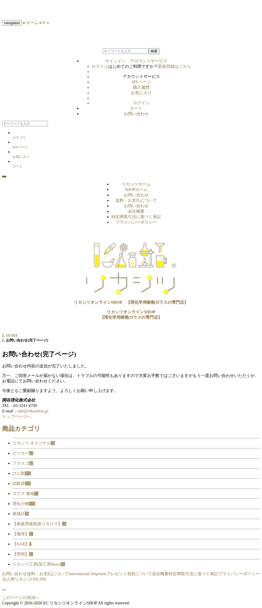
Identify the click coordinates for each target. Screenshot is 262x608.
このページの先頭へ (20, 597)
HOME (12, 335)
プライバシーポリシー (136, 222)
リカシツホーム (136, 184)
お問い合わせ (136, 114)
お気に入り (141, 93)
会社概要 (136, 211)
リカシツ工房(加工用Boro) (38, 564)
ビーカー (22, 453)
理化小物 (23, 503)
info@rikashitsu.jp (33, 411)
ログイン (100, 66)
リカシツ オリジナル (33, 443)
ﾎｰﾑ (44, 22)
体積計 (20, 513)
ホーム (30, 22)
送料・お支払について (136, 200)
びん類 (21, 473)
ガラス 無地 (25, 493)
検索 (154, 51)
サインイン (136, 61)
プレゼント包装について (129, 574)
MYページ (141, 82)
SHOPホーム (136, 189)
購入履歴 (141, 87)
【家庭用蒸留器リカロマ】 (39, 524)
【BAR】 (21, 544)
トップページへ (16, 416)
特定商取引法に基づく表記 (136, 216)
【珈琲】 (22, 534)
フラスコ (22, 463)
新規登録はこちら (174, 66)
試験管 (21, 483)
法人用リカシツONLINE (24, 579)
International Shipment (87, 574)
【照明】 (22, 554)
